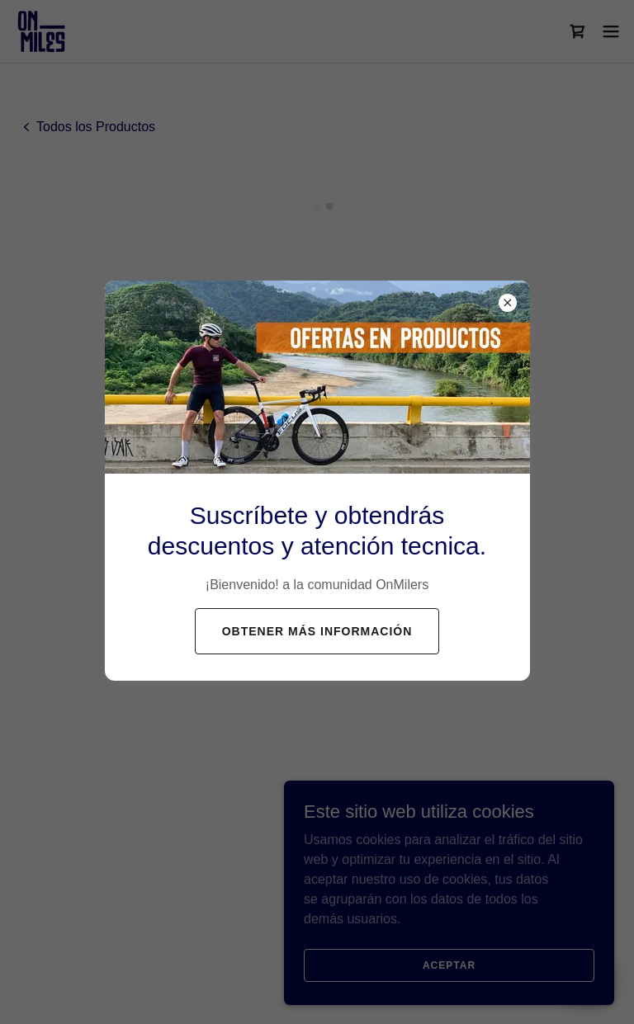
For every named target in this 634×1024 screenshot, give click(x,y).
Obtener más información (317, 631)
